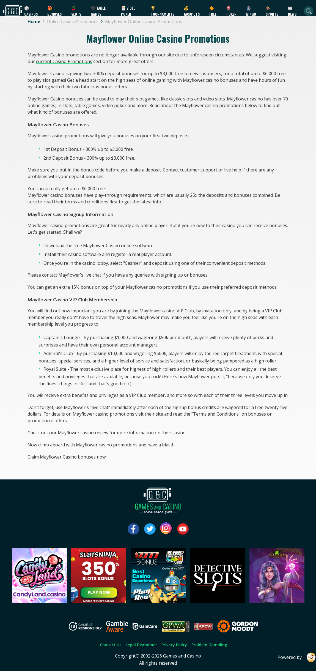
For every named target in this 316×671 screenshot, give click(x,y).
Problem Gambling (209, 644)
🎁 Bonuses (54, 11)
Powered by (296, 657)
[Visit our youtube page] (183, 529)
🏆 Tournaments (162, 11)
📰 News (292, 11)
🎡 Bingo (251, 11)
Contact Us (110, 644)
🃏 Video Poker (128, 11)
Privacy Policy (174, 644)
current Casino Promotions (64, 61)
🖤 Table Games (98, 11)
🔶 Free (212, 11)
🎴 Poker (231, 11)
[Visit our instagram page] (166, 529)
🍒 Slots (76, 11)
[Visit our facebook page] (133, 529)
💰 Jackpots (192, 11)
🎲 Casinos (31, 11)
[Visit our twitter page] (150, 529)
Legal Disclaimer (141, 644)
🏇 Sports (272, 11)
